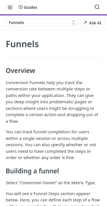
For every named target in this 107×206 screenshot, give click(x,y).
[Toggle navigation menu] (10, 7)
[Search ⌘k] (97, 7)
